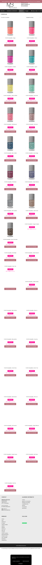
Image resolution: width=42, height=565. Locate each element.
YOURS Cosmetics (5, 546)
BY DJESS (3, 536)
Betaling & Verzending (26, 516)
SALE (2, 533)
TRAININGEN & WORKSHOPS (13, 11)
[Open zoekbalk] (39, 11)
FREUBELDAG (4, 553)
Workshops (4, 552)
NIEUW (3, 532)
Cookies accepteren (16, 561)
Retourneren (24, 521)
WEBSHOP (22, 11)
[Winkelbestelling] (33, 17)
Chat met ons (24, 536)
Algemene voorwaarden (26, 514)
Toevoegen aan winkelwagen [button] (10, 45)
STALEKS (3, 545)
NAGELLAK (4, 542)
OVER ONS (3, 11)
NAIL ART (3, 543)
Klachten (23, 518)
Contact (23, 513)
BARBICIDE (4, 535)
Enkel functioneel (26, 561)
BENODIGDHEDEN (5, 548)
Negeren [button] (38, 1)
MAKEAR (3, 541)
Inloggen (26, 10)
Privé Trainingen (4, 550)
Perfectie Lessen (4, 549)
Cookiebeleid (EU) (25, 517)
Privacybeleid (24, 520)
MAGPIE (3, 539)
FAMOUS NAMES (5, 538)
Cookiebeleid (20, 563)
